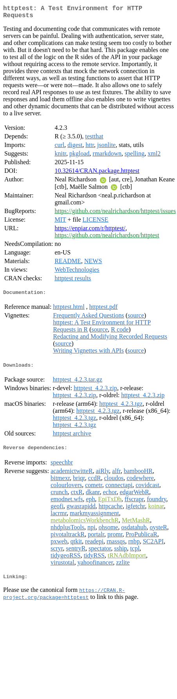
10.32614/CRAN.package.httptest (96, 173)
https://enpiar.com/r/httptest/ (89, 231)
